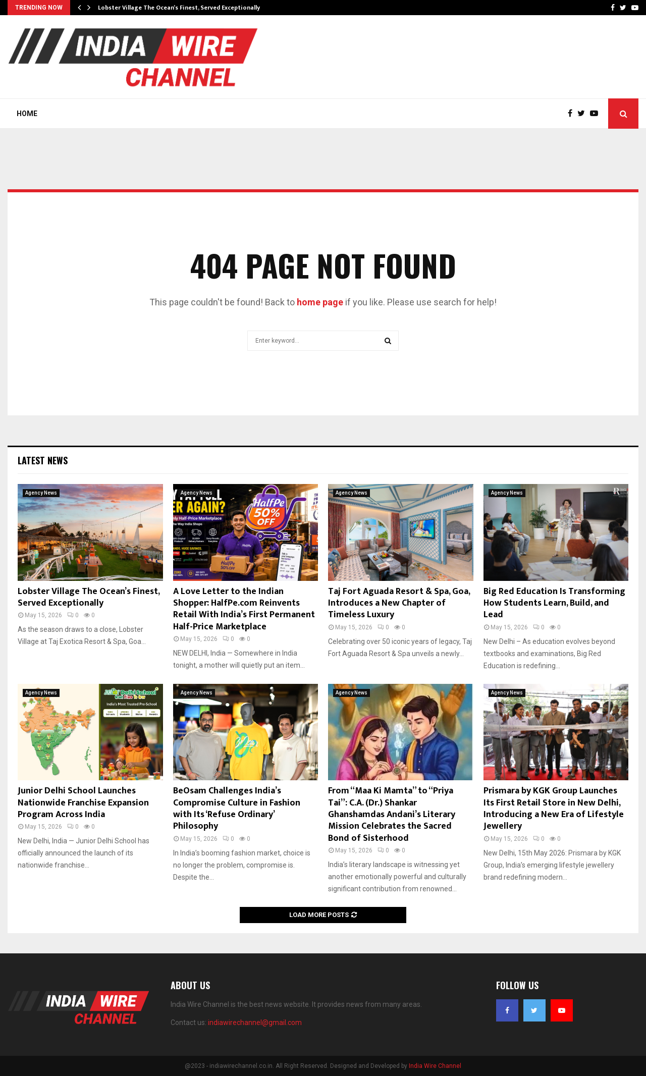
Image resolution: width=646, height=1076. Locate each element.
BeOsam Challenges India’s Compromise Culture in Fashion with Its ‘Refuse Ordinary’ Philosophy (236, 808)
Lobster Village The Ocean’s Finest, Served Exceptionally (179, 8)
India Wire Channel (435, 1065)
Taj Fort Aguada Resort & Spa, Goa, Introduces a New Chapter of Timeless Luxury (399, 603)
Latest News (43, 460)
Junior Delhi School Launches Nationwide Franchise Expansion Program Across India (83, 802)
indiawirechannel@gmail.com (255, 1022)
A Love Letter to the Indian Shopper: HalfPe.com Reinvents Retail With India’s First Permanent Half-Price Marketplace (244, 609)
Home (27, 114)
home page (320, 302)
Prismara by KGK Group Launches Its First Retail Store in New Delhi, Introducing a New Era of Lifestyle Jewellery (553, 808)
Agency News (41, 493)
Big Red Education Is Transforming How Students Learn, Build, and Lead (554, 603)
